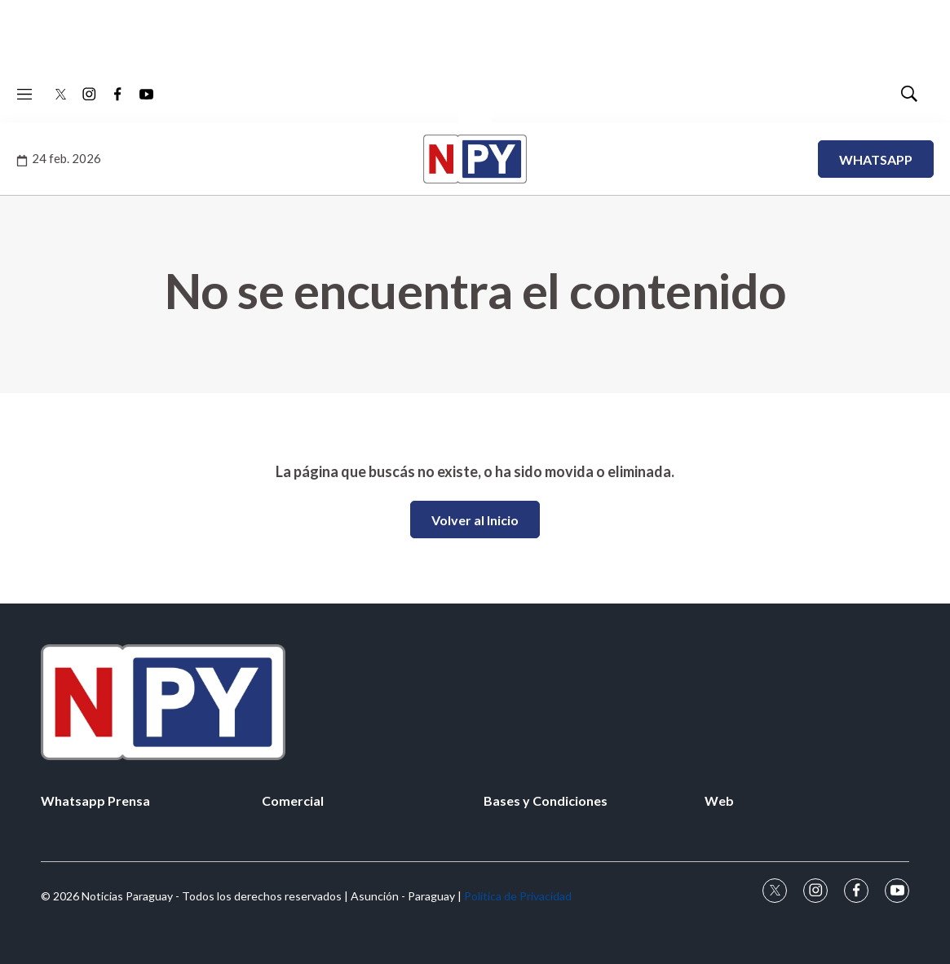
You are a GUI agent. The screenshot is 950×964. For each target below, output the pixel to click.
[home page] (475, 701)
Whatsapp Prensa (95, 800)
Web (719, 800)
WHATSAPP (875, 159)
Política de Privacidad (518, 896)
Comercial (293, 800)
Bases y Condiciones (546, 800)
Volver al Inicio (475, 520)
